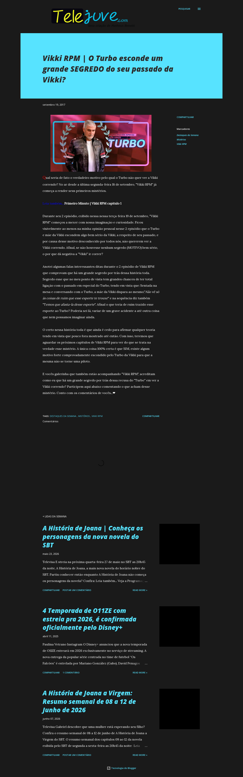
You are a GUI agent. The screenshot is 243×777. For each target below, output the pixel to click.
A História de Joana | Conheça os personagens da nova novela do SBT (93, 536)
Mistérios (181, 139)
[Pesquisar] (184, 9)
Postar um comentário (77, 590)
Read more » (140, 590)
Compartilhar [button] (185, 117)
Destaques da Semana (188, 135)
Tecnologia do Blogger (121, 768)
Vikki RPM (182, 143)
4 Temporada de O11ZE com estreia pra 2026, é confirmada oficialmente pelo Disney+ (89, 619)
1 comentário (71, 672)
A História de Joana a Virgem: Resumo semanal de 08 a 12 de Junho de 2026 (89, 701)
